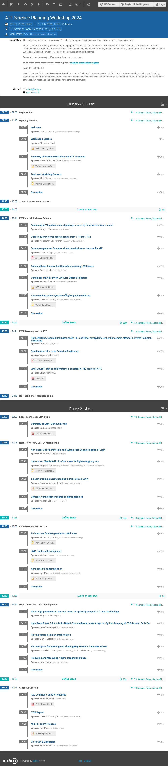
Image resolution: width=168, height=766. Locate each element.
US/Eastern (109, 4)
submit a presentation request (84, 62)
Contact (87, 760)
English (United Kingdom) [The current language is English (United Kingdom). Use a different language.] (137, 4)
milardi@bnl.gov (33, 89)
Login (162, 4)
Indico (36, 760)
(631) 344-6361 (33, 92)
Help (80, 760)
